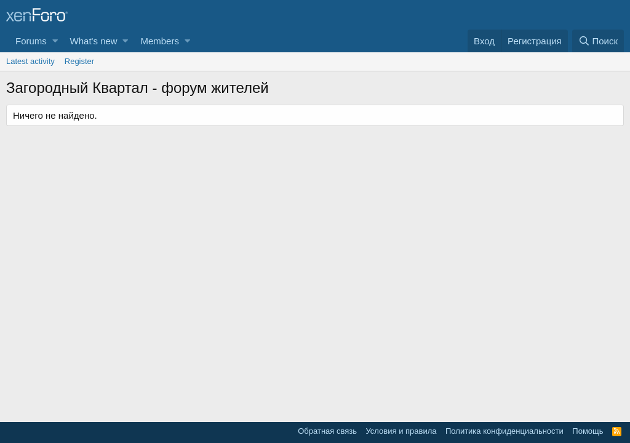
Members (159, 41)
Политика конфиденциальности (504, 431)
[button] (55, 41)
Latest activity (30, 61)
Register (79, 61)
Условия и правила (400, 431)
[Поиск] (598, 41)
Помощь (587, 431)
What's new (94, 41)
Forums (31, 41)
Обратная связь (327, 431)
